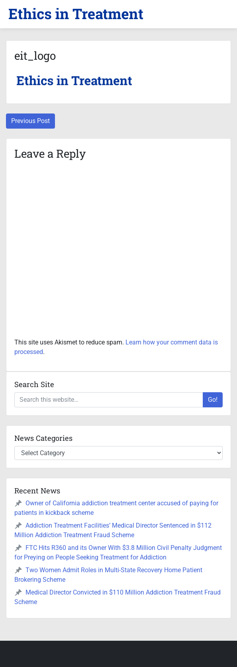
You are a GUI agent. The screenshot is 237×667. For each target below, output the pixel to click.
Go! (212, 399)
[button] (75, 14)
